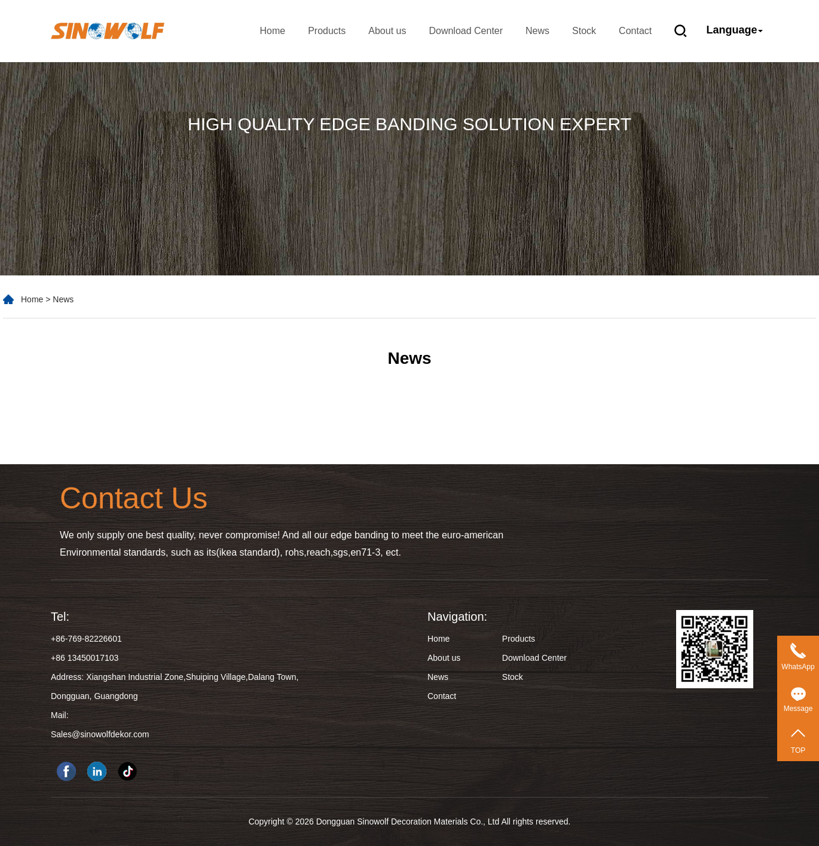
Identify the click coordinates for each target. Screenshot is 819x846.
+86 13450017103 (84, 658)
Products (327, 31)
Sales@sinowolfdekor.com (100, 734)
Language (735, 30)
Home (272, 31)
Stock (584, 31)
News (537, 31)
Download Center (466, 31)
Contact (635, 31)
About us (387, 31)
